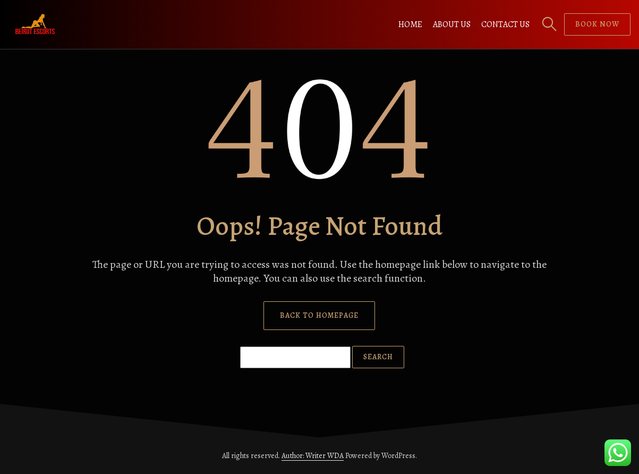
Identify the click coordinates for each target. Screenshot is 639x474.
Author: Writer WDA (313, 456)
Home (410, 24)
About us (452, 24)
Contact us (505, 24)
